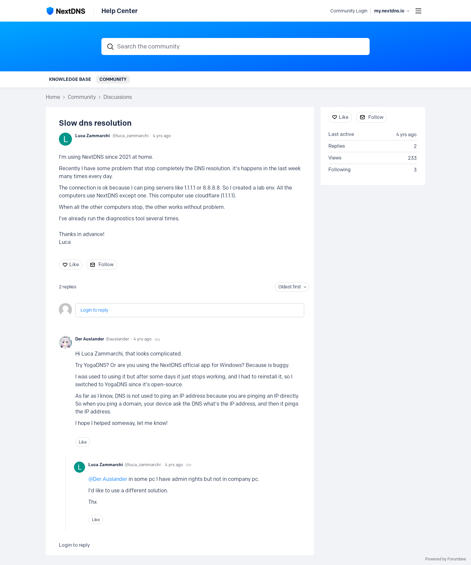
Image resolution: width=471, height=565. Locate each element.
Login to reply (94, 310)
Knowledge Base (70, 79)
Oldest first (289, 287)
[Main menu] (418, 11)
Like (74, 264)
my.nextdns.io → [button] (392, 11)
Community (113, 79)
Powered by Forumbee (445, 559)
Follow (105, 264)
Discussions (117, 97)
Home (53, 97)
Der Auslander (89, 338)
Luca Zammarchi (92, 135)
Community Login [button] (348, 11)
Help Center (119, 11)
